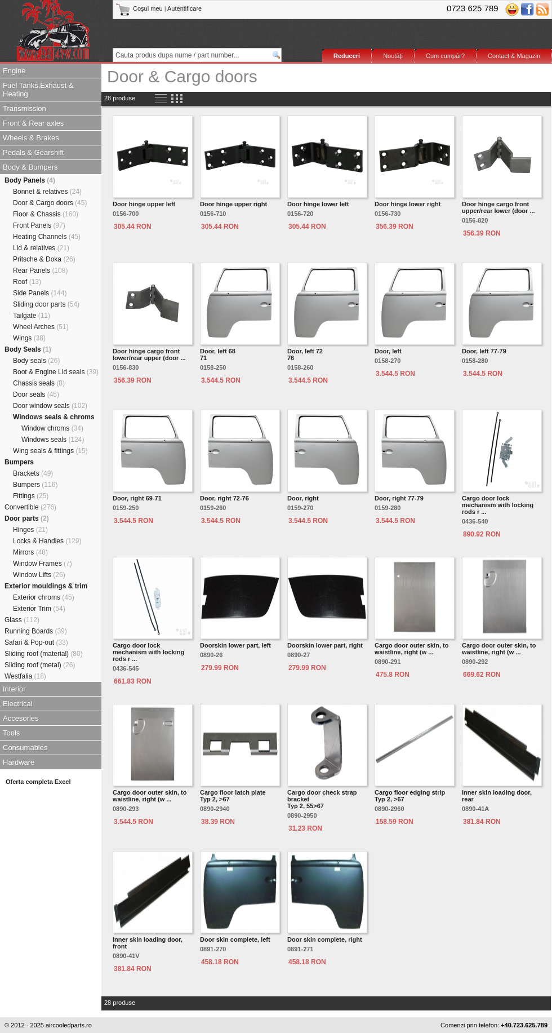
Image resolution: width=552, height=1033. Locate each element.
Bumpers (19, 462)
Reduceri (346, 55)
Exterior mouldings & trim (46, 586)
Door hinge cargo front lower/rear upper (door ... (149, 354)
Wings (29, 338)
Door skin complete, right (324, 939)
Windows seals (52, 440)
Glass (22, 620)
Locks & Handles (47, 541)
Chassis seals (39, 383)
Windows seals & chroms (54, 417)
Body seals (36, 361)
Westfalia (25, 676)
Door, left (388, 351)
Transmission (24, 108)
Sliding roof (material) (44, 654)
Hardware (18, 762)
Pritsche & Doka (44, 259)
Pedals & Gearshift (33, 152)
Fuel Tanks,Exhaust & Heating (38, 89)
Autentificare (184, 8)
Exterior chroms (43, 597)
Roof (27, 282)
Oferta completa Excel (38, 781)
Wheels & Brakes (31, 138)
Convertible (30, 507)
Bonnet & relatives (47, 192)
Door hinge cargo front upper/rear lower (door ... (498, 207)
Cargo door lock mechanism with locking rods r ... (497, 505)
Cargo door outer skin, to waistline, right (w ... (411, 648)
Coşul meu (139, 8)
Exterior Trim (39, 609)
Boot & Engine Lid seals (56, 372)
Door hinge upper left (144, 204)
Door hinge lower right (407, 204)
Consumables (25, 747)
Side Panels (39, 293)
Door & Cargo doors (50, 203)
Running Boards (36, 631)
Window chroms (52, 428)
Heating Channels (47, 237)
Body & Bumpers (30, 167)
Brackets (33, 473)
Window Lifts (39, 575)
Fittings (30, 496)
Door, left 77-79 (484, 351)
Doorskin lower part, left (235, 645)
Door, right (303, 498)
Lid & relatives (41, 248)
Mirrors (30, 552)
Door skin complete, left (235, 939)
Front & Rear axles (33, 123)
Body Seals (28, 349)
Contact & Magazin (514, 55)
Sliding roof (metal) (40, 665)
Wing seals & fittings (50, 451)
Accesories (21, 718)
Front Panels (39, 225)
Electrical (18, 703)
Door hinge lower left (318, 204)
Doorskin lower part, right (325, 645)
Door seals (36, 394)
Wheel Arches (41, 327)
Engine (14, 70)
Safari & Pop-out (36, 642)
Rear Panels (40, 270)
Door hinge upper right (233, 204)
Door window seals (50, 406)
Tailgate (31, 316)
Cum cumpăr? (445, 55)
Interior (14, 689)
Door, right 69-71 (137, 498)
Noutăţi (393, 55)
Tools (11, 733)
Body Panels (30, 180)
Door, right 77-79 (399, 498)
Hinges (30, 530)
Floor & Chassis (45, 214)
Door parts (27, 518)
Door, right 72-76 (224, 498)
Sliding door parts (46, 304)
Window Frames (42, 564)
